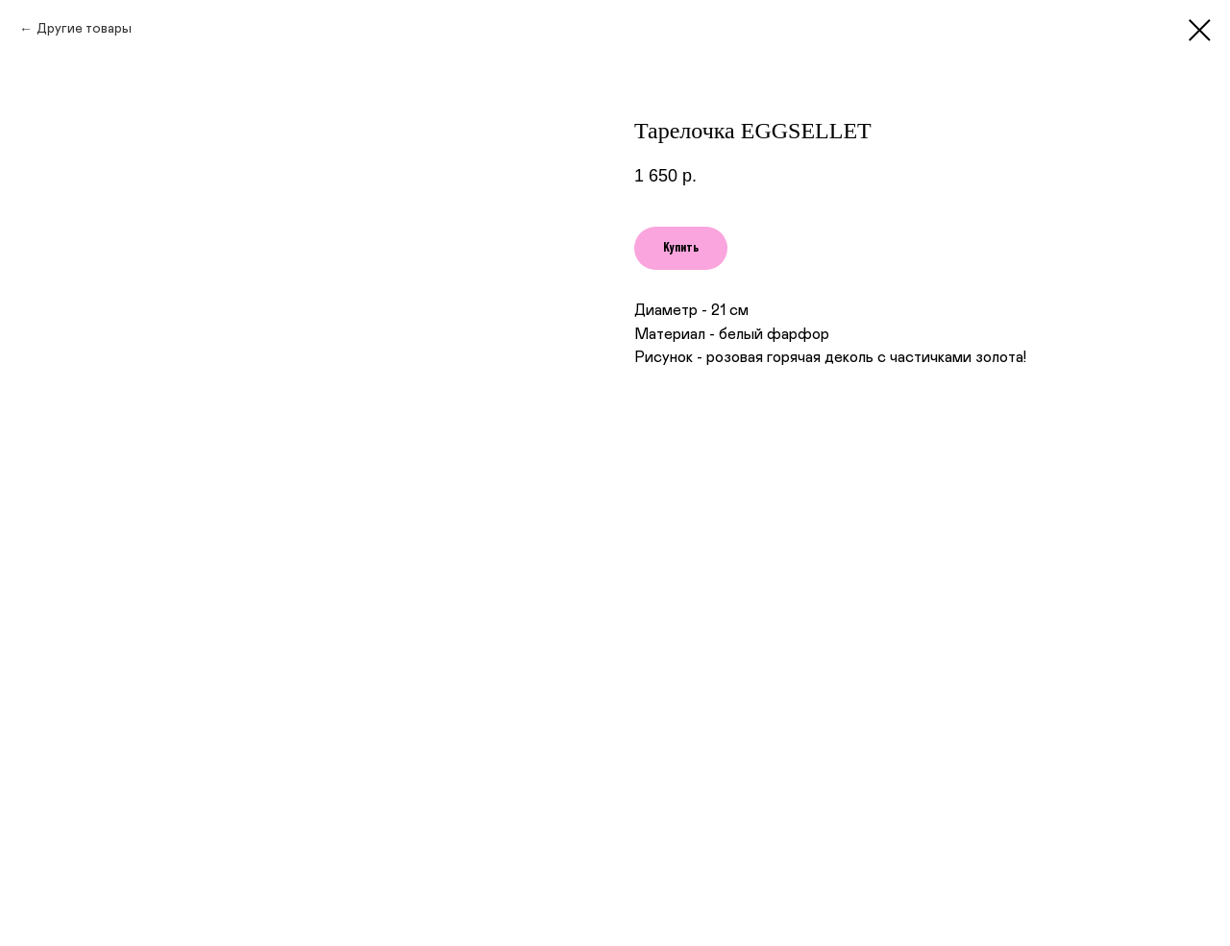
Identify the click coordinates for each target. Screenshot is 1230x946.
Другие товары (84, 29)
